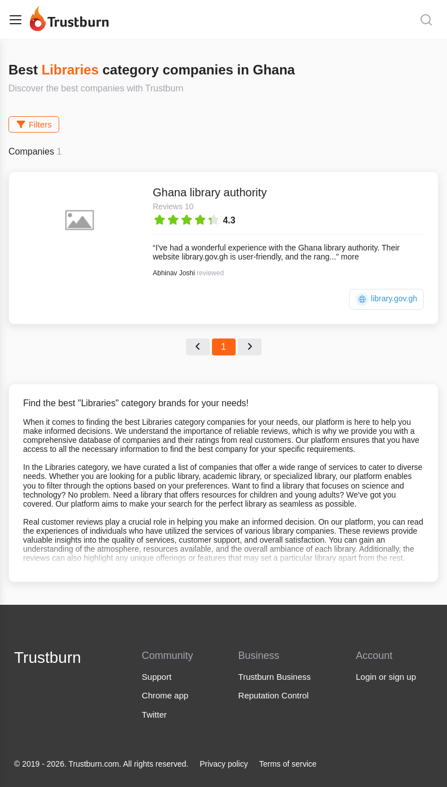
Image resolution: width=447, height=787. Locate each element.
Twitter (154, 714)
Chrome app (165, 695)
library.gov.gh (386, 299)
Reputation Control (273, 695)
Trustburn (47, 657)
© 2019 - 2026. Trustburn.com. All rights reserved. (101, 763)
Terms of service (288, 763)
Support (157, 677)
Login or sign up (386, 677)
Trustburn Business (274, 677)
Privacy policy (224, 763)
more (350, 256)
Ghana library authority (210, 192)
